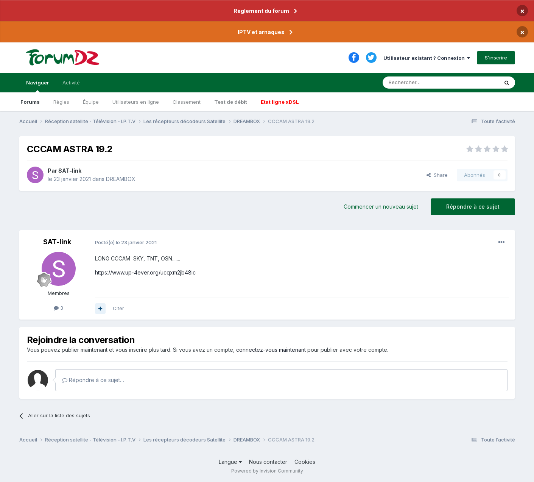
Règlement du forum (261, 11)
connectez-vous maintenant (271, 349)
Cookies (304, 462)
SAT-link (69, 170)
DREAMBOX (120, 179)
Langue (230, 462)
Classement (187, 102)
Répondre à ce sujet (473, 206)
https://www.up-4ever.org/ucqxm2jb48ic (145, 272)
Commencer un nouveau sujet (381, 206)
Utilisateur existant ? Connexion (426, 58)
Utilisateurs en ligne (135, 102)
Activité (71, 83)
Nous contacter (268, 462)
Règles (61, 102)
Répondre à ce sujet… (93, 380)
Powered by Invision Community (267, 471)
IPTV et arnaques (261, 32)
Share (437, 175)
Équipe (91, 102)
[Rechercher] (424, 82)
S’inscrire (496, 58)
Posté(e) (126, 242)
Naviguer (37, 86)
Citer (118, 308)
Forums (30, 102)
